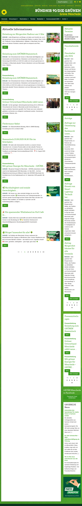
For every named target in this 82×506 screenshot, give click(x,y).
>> (43, 252)
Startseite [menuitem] (4, 19)
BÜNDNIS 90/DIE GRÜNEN (57, 11)
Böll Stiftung (61, 5)
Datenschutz (70, 5)
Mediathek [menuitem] (40, 19)
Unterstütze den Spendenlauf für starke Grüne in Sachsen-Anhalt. (72, 412)
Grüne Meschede (5, 22)
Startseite (13, 22)
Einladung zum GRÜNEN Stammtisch (19, 54)
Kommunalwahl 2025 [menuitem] (52, 19)
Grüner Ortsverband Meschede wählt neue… (23, 102)
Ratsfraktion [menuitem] (23, 19)
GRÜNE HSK (45, 5)
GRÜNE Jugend (53, 5)
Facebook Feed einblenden (72, 396)
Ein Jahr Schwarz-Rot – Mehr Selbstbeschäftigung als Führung (72, 438)
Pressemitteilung (8, 75)
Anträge (68, 118)
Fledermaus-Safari (11, 123)
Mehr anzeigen (74, 100)
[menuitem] (27, 6)
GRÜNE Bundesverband (27, 5)
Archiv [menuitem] (64, 19)
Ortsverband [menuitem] (13, 19)
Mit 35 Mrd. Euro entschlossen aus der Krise (71, 458)
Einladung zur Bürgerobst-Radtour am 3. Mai (23, 34)
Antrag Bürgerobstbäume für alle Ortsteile (70, 248)
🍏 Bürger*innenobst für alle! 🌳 (17, 232)
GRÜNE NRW (38, 5)
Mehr (5, 47)
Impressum (78, 5)
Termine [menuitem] (32, 19)
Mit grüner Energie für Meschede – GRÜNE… (23, 166)
